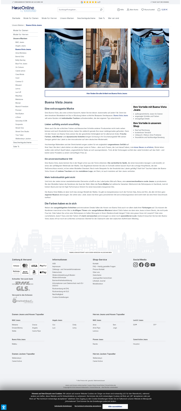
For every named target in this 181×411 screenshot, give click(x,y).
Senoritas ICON (21, 121)
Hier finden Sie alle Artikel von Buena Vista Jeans (107, 93)
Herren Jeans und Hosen (104, 314)
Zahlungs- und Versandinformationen (66, 269)
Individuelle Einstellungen (63, 406)
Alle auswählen (115, 406)
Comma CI (19, 81)
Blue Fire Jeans (21, 64)
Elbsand (18, 85)
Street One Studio (22, 131)
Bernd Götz (19, 56)
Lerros (17, 89)
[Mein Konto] (132, 9)
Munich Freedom (21, 106)
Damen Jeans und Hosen (23, 314)
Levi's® (18, 92)
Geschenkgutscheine (22, 142)
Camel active (20, 71)
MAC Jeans (19, 42)
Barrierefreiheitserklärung (62, 280)
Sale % (16, 146)
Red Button (19, 114)
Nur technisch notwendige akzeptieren (88, 406)
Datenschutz (57, 272)
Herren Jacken (100, 354)
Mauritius (18, 96)
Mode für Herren (20, 34)
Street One (19, 128)
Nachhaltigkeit (57, 294)
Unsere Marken (20, 38)
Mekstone (19, 99)
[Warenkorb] (162, 9)
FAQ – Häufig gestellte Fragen (104, 266)
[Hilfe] (120, 9)
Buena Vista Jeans (23, 49)
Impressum (56, 266)
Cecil (17, 78)
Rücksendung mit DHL (60, 289)
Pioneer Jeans (98, 339)
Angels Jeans (20, 46)
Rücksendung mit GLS (60, 291)
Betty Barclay (20, 60)
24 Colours (19, 67)
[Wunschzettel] (148, 9)
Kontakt (95, 264)
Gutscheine (97, 275)
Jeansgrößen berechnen (102, 278)
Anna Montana (20, 53)
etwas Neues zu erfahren (144, 147)
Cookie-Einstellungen (60, 297)
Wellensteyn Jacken (23, 139)
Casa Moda (19, 74)
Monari (18, 103)
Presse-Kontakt (98, 269)
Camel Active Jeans (140, 339)
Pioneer (18, 110)
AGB (54, 264)
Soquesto (19, 124)
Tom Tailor (19, 135)
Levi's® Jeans (138, 320)
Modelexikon (98, 284)
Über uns (96, 272)
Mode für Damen (20, 30)
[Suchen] (101, 9)
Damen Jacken (19, 354)
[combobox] (78, 9)
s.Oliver (18, 117)
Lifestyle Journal (99, 281)
